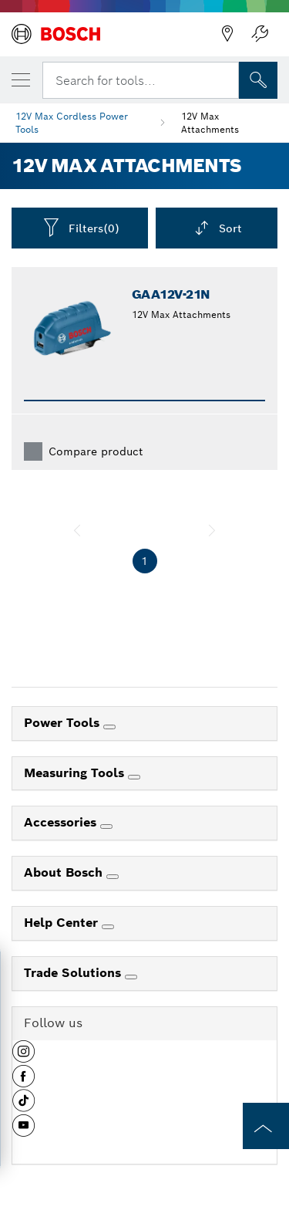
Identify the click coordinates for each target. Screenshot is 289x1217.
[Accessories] (106, 826)
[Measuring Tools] (134, 777)
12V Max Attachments (210, 122)
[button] (23, 1057)
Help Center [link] (63, 922)
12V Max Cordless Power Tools (71, 122)
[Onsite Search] (258, 80)
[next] (212, 530)
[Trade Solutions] (131, 977)
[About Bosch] (112, 876)
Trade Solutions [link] (74, 973)
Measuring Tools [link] (76, 773)
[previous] (77, 530)
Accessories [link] (62, 822)
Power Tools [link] (63, 723)
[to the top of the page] (266, 1126)
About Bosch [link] (65, 872)
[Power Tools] (109, 727)
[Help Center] (108, 927)
